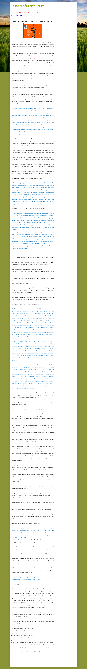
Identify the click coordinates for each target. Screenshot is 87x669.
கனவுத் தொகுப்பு (20, 15)
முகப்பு (12, 15)
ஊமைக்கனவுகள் (28, 6)
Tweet (14, 661)
